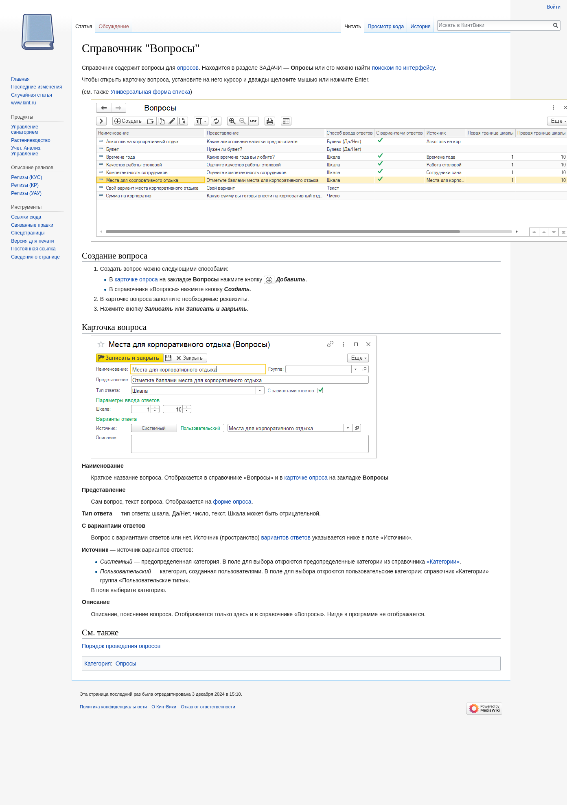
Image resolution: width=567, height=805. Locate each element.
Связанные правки (32, 225)
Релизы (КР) (25, 185)
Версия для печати (32, 241)
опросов (188, 67)
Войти (553, 7)
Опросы (126, 663)
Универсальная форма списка (150, 91)
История (420, 26)
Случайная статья (31, 95)
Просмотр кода (386, 26)
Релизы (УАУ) (26, 193)
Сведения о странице (35, 257)
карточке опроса (136, 279)
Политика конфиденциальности (113, 706)
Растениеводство (30, 140)
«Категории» (443, 561)
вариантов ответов (286, 537)
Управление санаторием (24, 129)
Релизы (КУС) (26, 177)
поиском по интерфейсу (403, 67)
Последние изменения (36, 87)
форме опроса (232, 501)
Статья (83, 26)
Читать (352, 26)
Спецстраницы (27, 233)
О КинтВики (163, 706)
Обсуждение (114, 26)
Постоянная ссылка (33, 249)
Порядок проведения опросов (121, 646)
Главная (20, 79)
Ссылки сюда (26, 217)
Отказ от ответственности (208, 706)
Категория (97, 663)
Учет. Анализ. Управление (26, 151)
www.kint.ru (23, 103)
